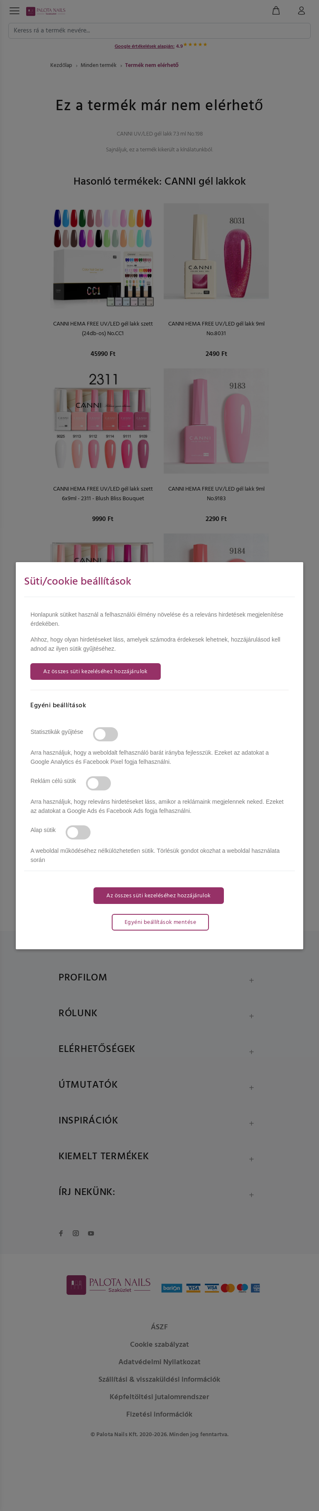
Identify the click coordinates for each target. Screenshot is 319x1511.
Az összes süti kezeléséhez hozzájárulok (95, 671)
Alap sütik (43, 830)
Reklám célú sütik (53, 781)
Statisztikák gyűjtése (56, 731)
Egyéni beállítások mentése (160, 922)
